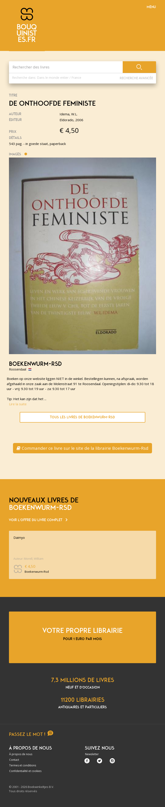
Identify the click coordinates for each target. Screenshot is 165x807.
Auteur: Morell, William (28, 559)
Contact (14, 760)
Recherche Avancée (136, 78)
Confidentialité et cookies (25, 771)
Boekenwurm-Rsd (35, 364)
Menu (151, 7)
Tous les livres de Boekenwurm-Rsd (82, 417)
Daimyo (19, 537)
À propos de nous (20, 754)
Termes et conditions (22, 765)
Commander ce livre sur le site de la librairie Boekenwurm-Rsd (82, 448)
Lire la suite (18, 404)
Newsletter (92, 754)
